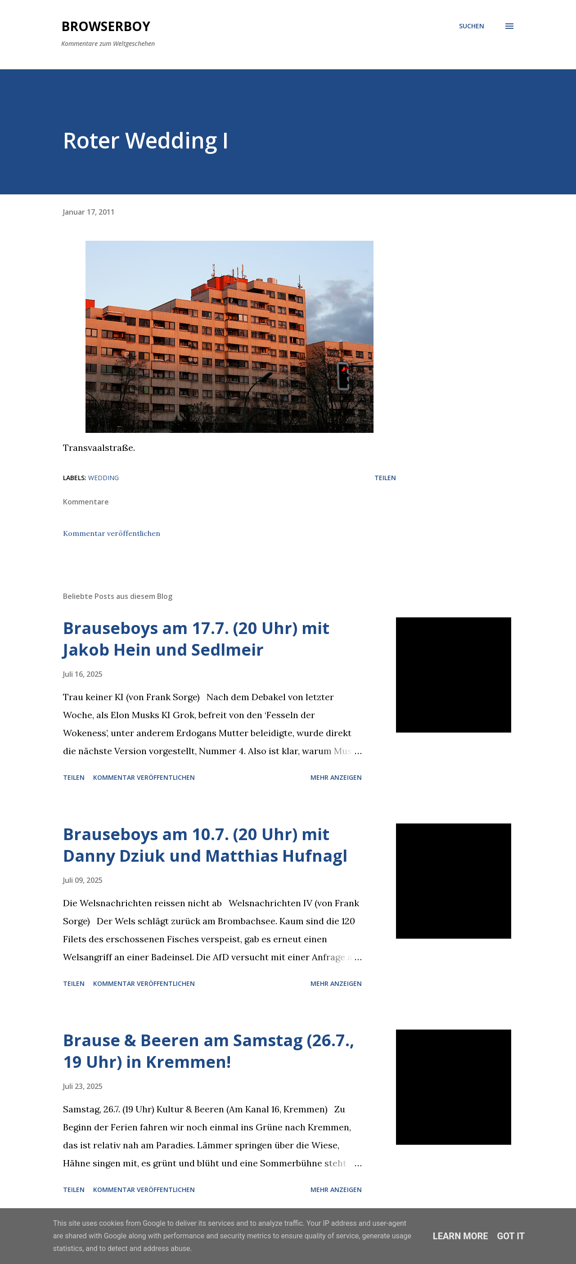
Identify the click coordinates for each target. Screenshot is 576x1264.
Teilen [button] (385, 477)
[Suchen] (471, 26)
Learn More (460, 1236)
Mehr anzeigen (336, 777)
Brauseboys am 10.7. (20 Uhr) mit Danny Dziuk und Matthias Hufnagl (205, 845)
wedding (103, 477)
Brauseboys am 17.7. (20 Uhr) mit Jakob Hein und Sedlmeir (196, 639)
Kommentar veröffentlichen (111, 533)
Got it (511, 1236)
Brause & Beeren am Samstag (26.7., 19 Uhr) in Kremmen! (208, 1051)
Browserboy (105, 26)
